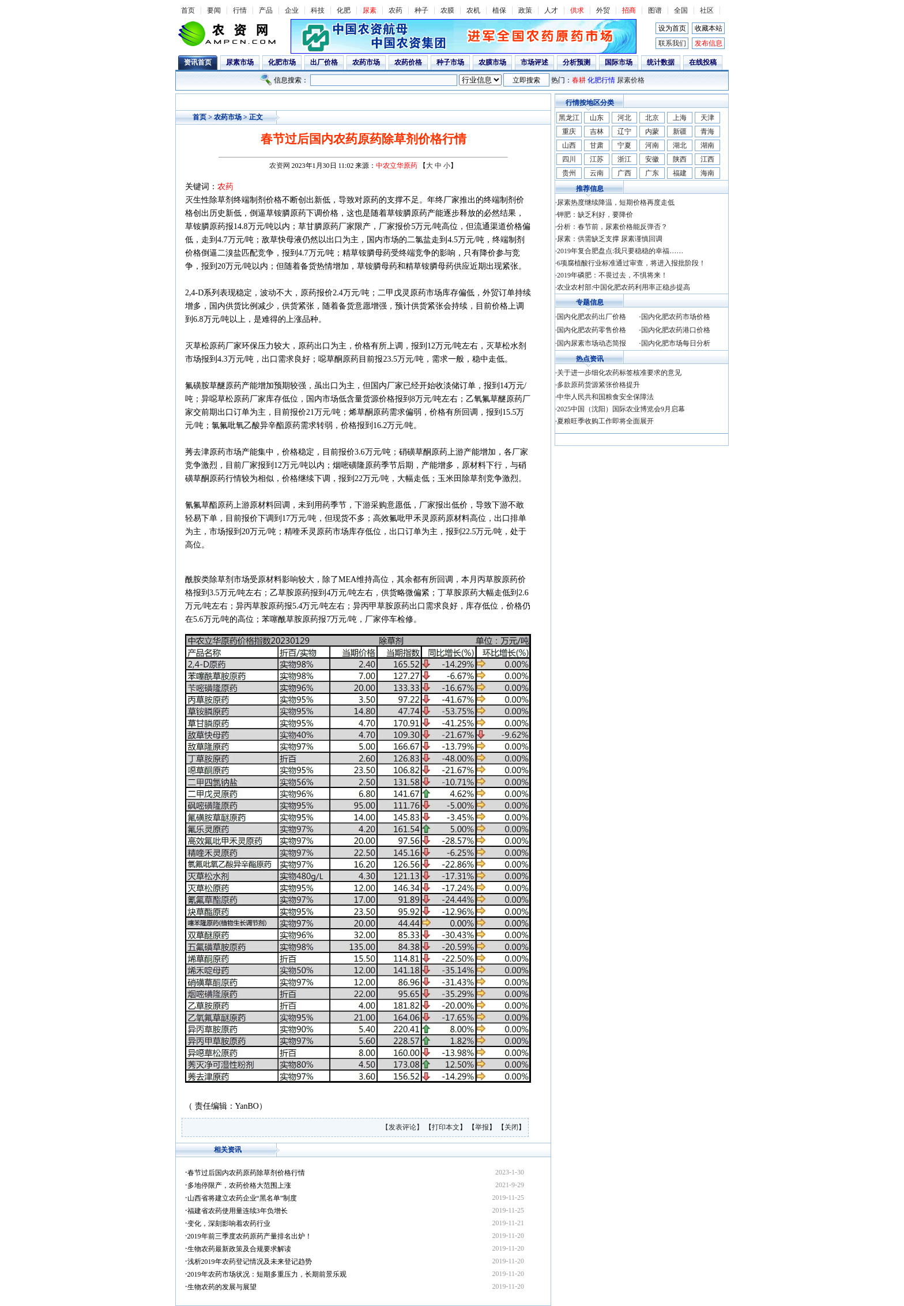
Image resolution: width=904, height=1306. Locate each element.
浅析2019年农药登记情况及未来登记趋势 (249, 1262)
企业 (292, 10)
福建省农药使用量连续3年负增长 (237, 1211)
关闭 (511, 1127)
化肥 (344, 10)
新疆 (680, 131)
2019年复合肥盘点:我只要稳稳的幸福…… (620, 251)
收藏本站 (708, 28)
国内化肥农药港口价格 (675, 330)
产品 (266, 10)
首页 (188, 10)
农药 (395, 10)
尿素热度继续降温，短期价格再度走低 (616, 202)
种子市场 (450, 62)
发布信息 (708, 43)
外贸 (603, 10)
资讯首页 (198, 62)
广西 (624, 173)
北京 (652, 118)
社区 (707, 10)
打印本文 (445, 1127)
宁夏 (624, 145)
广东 (652, 173)
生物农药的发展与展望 (222, 1287)
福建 (680, 173)
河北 (624, 118)
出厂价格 (324, 62)
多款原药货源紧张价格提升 (598, 385)
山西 (569, 145)
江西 (707, 159)
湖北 (680, 145)
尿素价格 (631, 80)
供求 (577, 10)
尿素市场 (240, 62)
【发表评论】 (403, 1127)
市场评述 (534, 62)
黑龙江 (569, 118)
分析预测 (576, 62)
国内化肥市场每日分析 (675, 343)
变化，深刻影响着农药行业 (228, 1223)
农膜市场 (492, 62)
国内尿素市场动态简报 (591, 343)
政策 (525, 10)
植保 (499, 10)
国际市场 (618, 62)
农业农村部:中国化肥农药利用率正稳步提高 (623, 287)
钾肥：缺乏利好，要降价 (595, 215)
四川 (569, 159)
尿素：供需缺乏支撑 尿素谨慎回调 (609, 239)
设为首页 (672, 28)
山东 (597, 118)
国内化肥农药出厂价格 (591, 317)
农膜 (447, 10)
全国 (681, 10)
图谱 (655, 10)
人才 (551, 10)
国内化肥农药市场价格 (675, 317)
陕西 (680, 159)
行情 (240, 10)
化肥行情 (601, 80)
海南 (707, 173)
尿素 (369, 10)
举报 (482, 1127)
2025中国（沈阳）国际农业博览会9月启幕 (621, 409)
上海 (680, 118)
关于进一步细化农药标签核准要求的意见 (619, 373)
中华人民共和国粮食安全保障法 (605, 397)
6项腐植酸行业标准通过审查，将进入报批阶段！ (631, 263)
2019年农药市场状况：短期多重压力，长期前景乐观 (266, 1274)
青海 (707, 131)
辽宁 (624, 131)
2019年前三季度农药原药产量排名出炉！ (249, 1236)
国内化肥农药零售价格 (591, 330)
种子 (421, 10)
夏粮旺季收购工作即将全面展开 (605, 421)
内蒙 (652, 131)
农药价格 (408, 62)
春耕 (579, 80)
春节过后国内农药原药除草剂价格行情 (246, 1173)
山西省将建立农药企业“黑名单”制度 (242, 1198)
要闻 (214, 10)
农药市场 (366, 62)
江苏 (597, 159)
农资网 (279, 166)
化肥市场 (282, 62)
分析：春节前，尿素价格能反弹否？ (612, 227)
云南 (597, 173)
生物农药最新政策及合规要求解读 (239, 1249)
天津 (707, 118)
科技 (318, 10)
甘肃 (597, 145)
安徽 (652, 159)
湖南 (707, 145)
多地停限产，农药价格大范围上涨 (239, 1185)
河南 (652, 145)
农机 (473, 10)
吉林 (597, 131)
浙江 (624, 159)
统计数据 (661, 62)
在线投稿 (703, 62)
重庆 (569, 131)
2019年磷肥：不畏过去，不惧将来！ (612, 275)
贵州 (569, 173)
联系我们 (672, 43)
